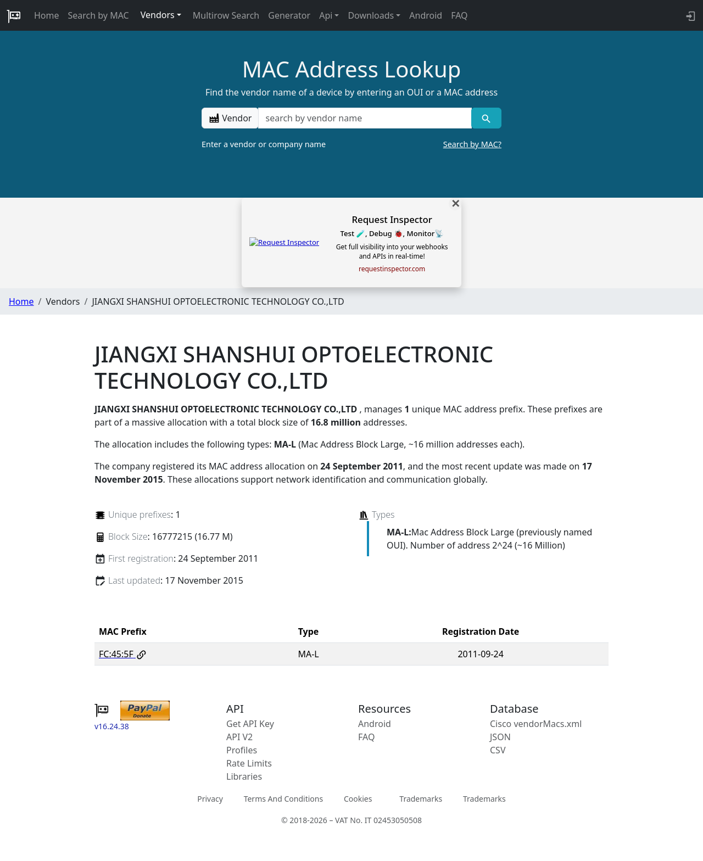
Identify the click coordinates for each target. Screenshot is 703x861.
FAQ (459, 15)
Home (46, 15)
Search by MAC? (472, 144)
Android (425, 15)
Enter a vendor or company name (351, 144)
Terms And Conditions (283, 798)
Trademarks (420, 798)
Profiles (241, 750)
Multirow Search (226, 15)
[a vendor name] (364, 118)
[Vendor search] (486, 118)
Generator (289, 15)
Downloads (371, 15)
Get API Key (250, 724)
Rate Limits (249, 763)
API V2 (239, 737)
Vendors (158, 15)
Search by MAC (98, 15)
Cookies (358, 798)
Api (325, 15)
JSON (500, 737)
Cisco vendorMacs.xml (536, 724)
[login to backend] (689, 15)
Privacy (210, 798)
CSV (498, 750)
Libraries (244, 776)
